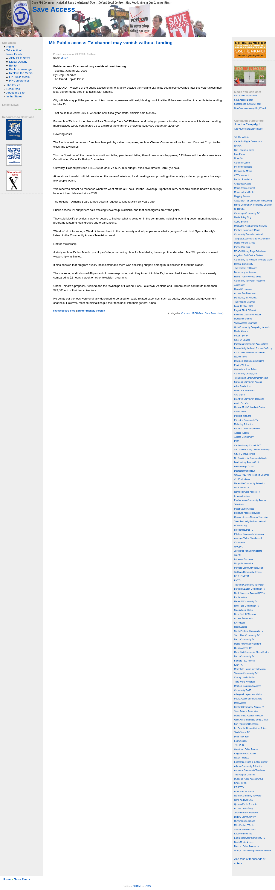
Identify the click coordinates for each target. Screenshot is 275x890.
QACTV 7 (238, 547)
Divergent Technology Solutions (249, 361)
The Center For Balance (245, 268)
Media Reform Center (244, 192)
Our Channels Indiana (244, 821)
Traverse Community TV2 (246, 673)
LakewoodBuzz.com (244, 559)
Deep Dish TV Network (245, 614)
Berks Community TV (244, 639)
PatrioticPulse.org (242, 416)
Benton (13, 65)
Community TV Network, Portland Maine (253, 260)
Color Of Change (242, 340)
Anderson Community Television (249, 770)
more (37, 109)
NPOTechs (239, 209)
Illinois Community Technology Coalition (253, 205)
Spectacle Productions (245, 829)
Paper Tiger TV (241, 336)
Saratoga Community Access (248, 382)
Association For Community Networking (253, 201)
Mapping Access (242, 196)
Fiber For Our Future (244, 791)
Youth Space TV (242, 732)
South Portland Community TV (248, 631)
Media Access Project (244, 188)
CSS (148, 886)
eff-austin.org (240, 525)
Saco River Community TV (247, 635)
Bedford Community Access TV (249, 707)
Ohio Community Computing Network (252, 327)
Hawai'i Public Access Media (247, 276)
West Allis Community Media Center (251, 720)
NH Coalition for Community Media (250, 458)
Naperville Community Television (249, 483)
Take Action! (14, 50)
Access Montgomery (244, 437)
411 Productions (242, 479)
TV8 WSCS (239, 745)
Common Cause (242, 163)
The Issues (13, 85)
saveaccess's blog (64, 310)
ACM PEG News (19, 58)
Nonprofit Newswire (243, 563)
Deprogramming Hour (244, 471)
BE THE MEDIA (241, 576)
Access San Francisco (244, 293)
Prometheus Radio (243, 167)
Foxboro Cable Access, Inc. (247, 846)
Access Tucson (241, 433)
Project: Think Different (245, 310)
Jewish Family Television (246, 812)
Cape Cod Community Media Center (251, 652)
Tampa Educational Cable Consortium (252, 239)
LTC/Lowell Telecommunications (249, 352)
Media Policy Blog (242, 217)
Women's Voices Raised (245, 369)
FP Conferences (19, 80)
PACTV (237, 580)
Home (10, 46)
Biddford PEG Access (244, 661)
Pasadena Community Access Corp (251, 344)
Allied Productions (242, 386)
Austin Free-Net (241, 403)
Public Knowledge (20, 69)
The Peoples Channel (244, 302)
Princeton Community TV (246, 420)
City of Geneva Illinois (244, 454)
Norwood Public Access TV (247, 492)
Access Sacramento (243, 618)
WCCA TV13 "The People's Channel (251, 475)
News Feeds (14, 54)
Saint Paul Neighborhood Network (250, 521)
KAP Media (239, 623)
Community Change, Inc (245, 373)
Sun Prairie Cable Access (246, 724)
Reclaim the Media (21, 73)
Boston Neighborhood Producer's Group (253, 348)
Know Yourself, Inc (243, 833)
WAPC (237, 555)
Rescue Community (243, 264)
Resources (13, 89)
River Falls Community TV (246, 606)
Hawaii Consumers (243, 289)
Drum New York (241, 737)
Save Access (53, 9)
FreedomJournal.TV (243, 530)
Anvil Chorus (240, 411)
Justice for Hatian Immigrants (248, 551)
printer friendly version (91, 310)
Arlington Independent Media (248, 694)
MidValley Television (243, 424)
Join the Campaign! (247, 124)
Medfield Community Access (247, 686)
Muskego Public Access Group (248, 779)
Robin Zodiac (240, 627)
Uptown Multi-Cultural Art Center (249, 407)
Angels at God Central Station (248, 255)
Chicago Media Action (244, 677)
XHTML (137, 886)
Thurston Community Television (249, 585)
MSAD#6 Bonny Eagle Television (250, 251)
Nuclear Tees (240, 357)
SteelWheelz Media (243, 610)
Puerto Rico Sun (242, 247)
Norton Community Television (248, 796)
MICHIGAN (197, 313)
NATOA (237, 146)
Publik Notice (240, 597)
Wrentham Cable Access (246, 749)
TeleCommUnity (241, 137)
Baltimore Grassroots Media (247, 314)
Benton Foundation (243, 179)
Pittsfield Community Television (249, 534)
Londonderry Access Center (247, 462)
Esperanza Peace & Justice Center (250, 762)
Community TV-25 (242, 690)
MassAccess (240, 703)
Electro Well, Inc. (242, 365)
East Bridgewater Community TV (249, 838)
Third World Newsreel (244, 682)
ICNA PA (238, 665)
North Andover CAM (243, 800)
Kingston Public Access (245, 753)
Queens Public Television (246, 804)
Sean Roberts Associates (246, 711)
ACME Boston (241, 222)
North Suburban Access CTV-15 (249, 593)
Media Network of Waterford (247, 644)
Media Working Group (244, 243)
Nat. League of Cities (244, 150)
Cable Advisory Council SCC (247, 445)
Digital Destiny (18, 61)
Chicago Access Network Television (251, 517)
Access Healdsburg (243, 808)
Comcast (185, 313)
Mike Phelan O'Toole (244, 825)
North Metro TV (241, 487)
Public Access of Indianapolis (248, 699)
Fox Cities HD (241, 741)
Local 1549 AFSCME (244, 306)
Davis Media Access (243, 842)
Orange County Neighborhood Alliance (252, 850)
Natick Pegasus (241, 758)
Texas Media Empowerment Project (251, 378)
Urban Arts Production (244, 390)
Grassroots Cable (242, 184)
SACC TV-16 (240, 783)
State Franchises (213, 313)
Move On (238, 158)
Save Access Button (243, 100)
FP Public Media (19, 77)
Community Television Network (249, 234)
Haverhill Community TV (245, 601)
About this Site (15, 92)
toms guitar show (242, 496)
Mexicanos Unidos (243, 319)
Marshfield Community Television (250, 669)
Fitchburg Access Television (247, 513)
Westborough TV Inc (244, 466)
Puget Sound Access (244, 509)
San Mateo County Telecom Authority (251, 449)
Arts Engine (239, 395)
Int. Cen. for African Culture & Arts (250, 728)
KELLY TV (239, 787)
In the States (14, 96)
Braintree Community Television (249, 399)
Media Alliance (241, 331)
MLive (64, 58)
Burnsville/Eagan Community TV (249, 589)
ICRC (236, 441)
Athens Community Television (248, 766)
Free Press (239, 154)
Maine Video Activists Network (248, 715)
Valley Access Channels (245, 323)
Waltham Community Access (247, 572)
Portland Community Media (247, 230)
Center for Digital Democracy (248, 141)
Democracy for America (245, 272)
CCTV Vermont (241, 175)
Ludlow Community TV (245, 817)
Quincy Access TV (243, 648)
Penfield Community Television (248, 568)
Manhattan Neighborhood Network (250, 226)
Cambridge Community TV (247, 213)
